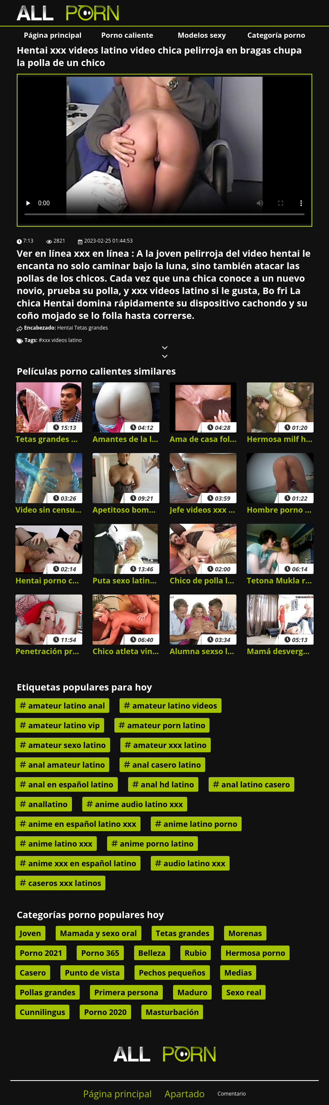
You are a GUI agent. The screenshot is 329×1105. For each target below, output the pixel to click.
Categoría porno (276, 35)
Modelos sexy (202, 35)
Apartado (184, 1093)
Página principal (53, 35)
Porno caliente (127, 35)
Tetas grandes (91, 327)
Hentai (65, 327)
